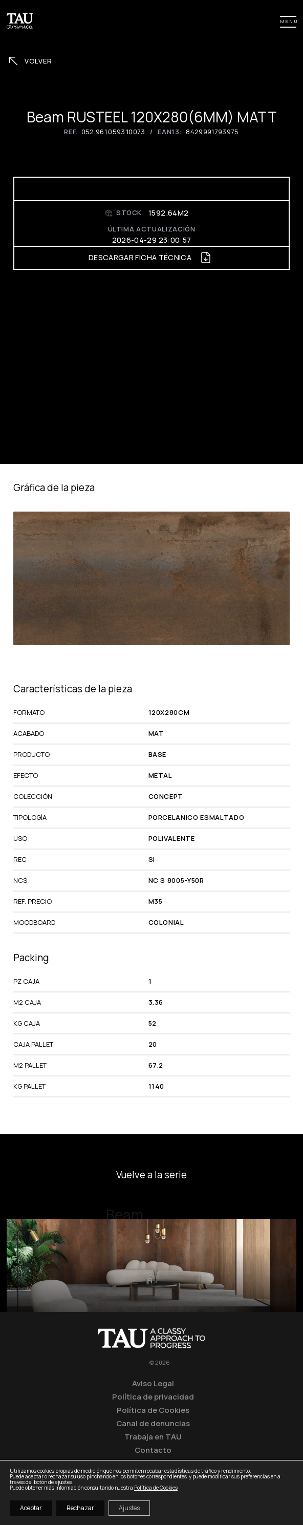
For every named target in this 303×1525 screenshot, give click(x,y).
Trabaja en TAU (153, 1436)
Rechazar (80, 1507)
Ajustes (129, 1507)
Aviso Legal (153, 1383)
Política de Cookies (153, 1410)
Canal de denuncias (153, 1423)
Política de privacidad (153, 1396)
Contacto (153, 1450)
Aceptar (31, 1507)
